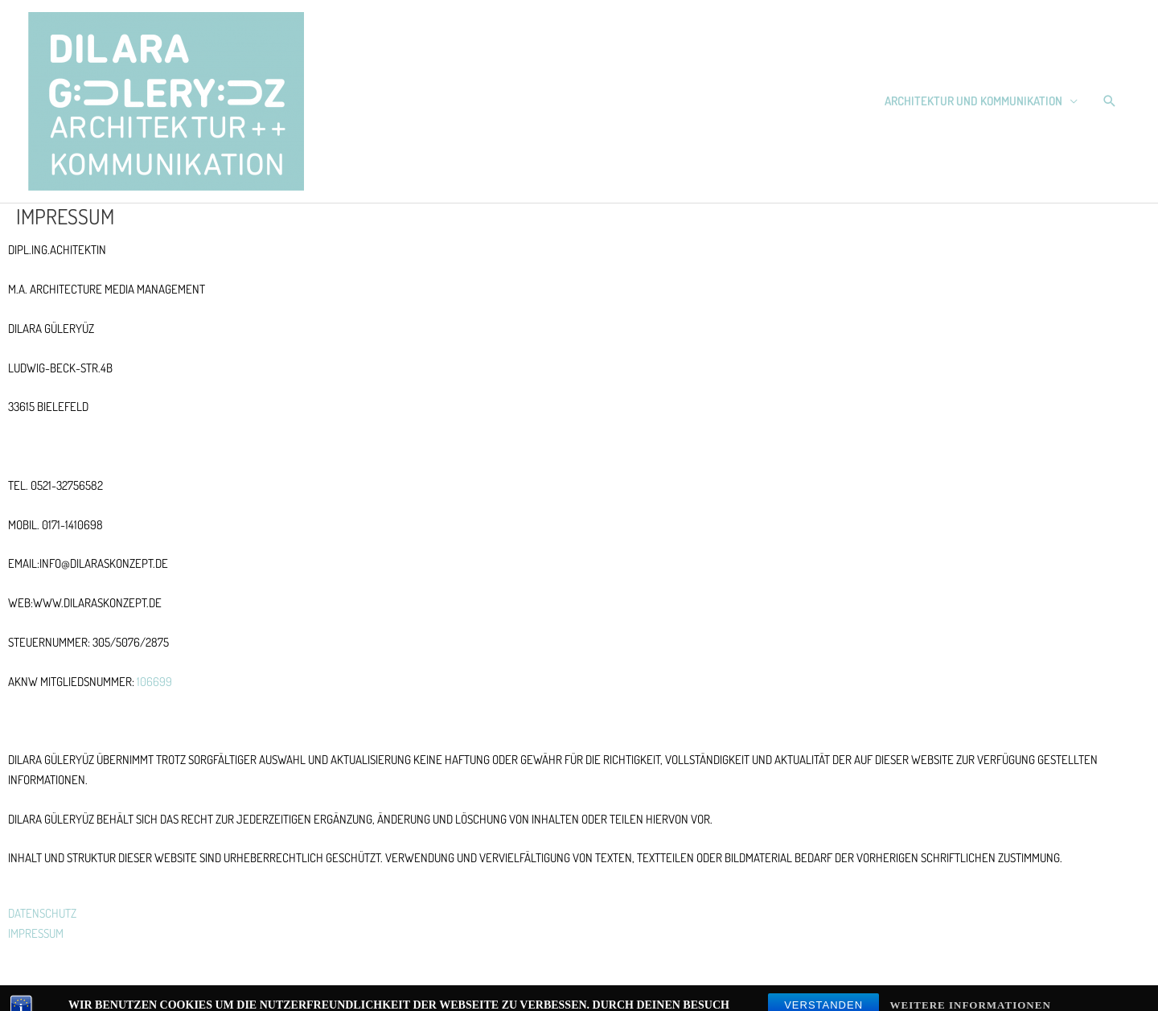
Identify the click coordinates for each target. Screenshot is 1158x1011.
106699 (156, 681)
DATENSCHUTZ (42, 913)
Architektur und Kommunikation (973, 101)
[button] (1110, 101)
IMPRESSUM (36, 933)
